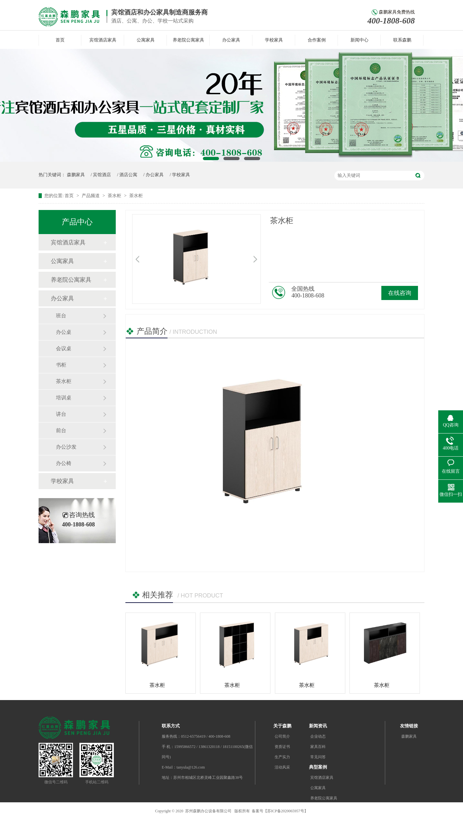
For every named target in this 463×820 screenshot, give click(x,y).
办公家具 (231, 40)
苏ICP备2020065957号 (285, 811)
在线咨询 (399, 293)
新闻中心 (359, 40)
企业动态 (318, 736)
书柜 (61, 365)
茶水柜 (115, 195)
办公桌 (63, 332)
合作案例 (317, 40)
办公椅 (63, 463)
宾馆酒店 (102, 174)
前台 (61, 430)
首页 (60, 40)
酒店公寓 (128, 174)
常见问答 (318, 757)
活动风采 (282, 767)
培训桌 (63, 397)
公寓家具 (146, 40)
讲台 (61, 414)
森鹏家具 (76, 174)
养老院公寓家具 (188, 40)
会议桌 (63, 348)
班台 (61, 315)
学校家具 (274, 40)
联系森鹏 (402, 40)
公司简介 (282, 736)
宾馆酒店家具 (102, 40)
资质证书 (282, 746)
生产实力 (282, 757)
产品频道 (91, 195)
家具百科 (318, 746)
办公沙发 (66, 447)
